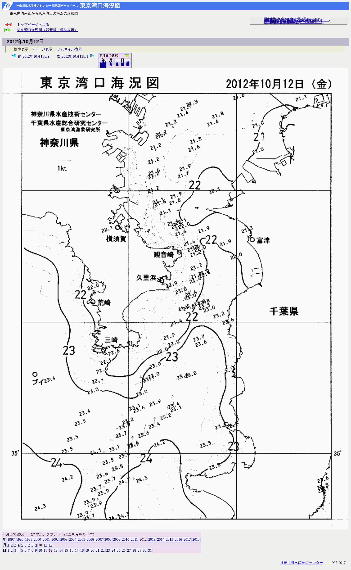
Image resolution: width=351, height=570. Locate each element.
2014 (160, 539)
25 (118, 550)
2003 (63, 539)
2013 (152, 539)
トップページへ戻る (33, 24)
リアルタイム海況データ (281, 22)
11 (45, 545)
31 (127, 64)
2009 (116, 539)
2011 (134, 539)
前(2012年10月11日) (33, 56)
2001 (46, 539)
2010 (125, 539)
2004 (72, 539)
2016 (178, 539)
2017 (187, 539)
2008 (107, 539)
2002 (55, 539)
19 (87, 550)
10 (117, 64)
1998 (20, 539)
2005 (81, 539)
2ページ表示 (42, 49)
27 (129, 550)
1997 (11, 539)
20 (122, 64)
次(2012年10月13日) (72, 56)
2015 (169, 539)
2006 (90, 539)
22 (103, 550)
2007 (99, 539)
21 (97, 550)
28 (134, 550)
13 (56, 550)
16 (71, 550)
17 (77, 550)
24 (113, 550)
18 (82, 550)
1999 (28, 539)
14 (61, 550)
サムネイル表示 (69, 49)
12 (110, 64)
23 (108, 550)
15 (66, 550)
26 (124, 550)
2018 (103, 67)
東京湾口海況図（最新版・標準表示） (47, 30)
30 (144, 550)
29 (139, 550)
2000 (37, 539)
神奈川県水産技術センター (301, 563)
